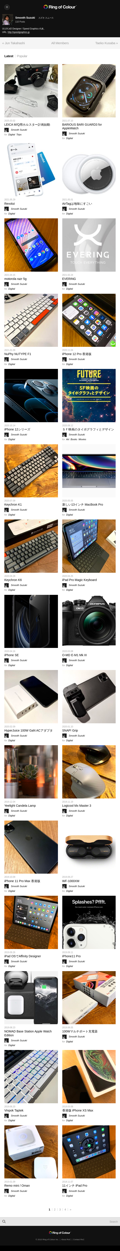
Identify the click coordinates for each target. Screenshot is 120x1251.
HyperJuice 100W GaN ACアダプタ (28, 730)
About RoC (66, 1239)
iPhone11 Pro (71, 956)
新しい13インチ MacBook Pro (82, 504)
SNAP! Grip (70, 730)
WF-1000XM (70, 881)
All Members (60, 43)
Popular (22, 56)
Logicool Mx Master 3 (76, 805)
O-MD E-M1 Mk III (74, 655)
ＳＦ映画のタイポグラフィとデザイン (88, 429)
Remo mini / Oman (17, 1185)
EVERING (69, 279)
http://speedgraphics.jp (19, 32)
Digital (11, 134)
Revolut (9, 203)
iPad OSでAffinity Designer (22, 956)
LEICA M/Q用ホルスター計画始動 (27, 124)
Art (67, 439)
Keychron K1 (13, 504)
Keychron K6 (13, 580)
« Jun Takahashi (13, 43)
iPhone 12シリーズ (17, 429)
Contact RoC (79, 1239)
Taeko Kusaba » (106, 43)
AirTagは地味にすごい (77, 203)
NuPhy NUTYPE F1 (17, 354)
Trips (19, 134)
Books (74, 439)
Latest (8, 56)
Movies (82, 439)
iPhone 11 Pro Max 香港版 (22, 881)
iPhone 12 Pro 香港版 (77, 354)
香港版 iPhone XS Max (77, 1110)
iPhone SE (11, 655)
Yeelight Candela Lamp (20, 805)
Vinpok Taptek (13, 1110)
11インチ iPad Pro (74, 1185)
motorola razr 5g (15, 279)
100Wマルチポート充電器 (80, 1031)
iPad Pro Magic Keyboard (79, 580)
